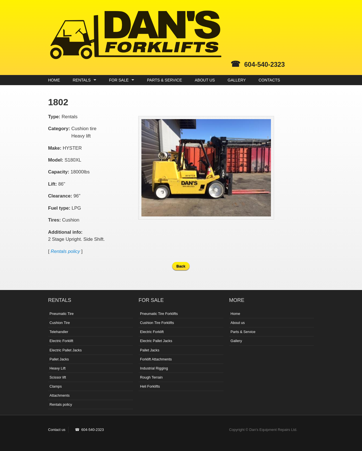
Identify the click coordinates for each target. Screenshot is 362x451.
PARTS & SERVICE (164, 80)
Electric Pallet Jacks (65, 350)
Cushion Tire (59, 323)
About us (237, 323)
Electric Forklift (61, 341)
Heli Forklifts (150, 386)
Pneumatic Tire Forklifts (159, 314)
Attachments (59, 395)
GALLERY (237, 80)
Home (235, 314)
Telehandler (58, 332)
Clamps (55, 386)
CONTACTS (269, 80)
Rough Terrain (151, 377)
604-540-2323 (264, 64)
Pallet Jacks (59, 359)
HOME (54, 80)
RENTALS (83, 80)
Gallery (236, 341)
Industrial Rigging (154, 368)
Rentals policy (65, 251)
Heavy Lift (57, 368)
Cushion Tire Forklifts (157, 323)
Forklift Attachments (156, 359)
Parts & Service (242, 332)
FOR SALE (120, 80)
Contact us (56, 430)
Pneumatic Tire (61, 314)
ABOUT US (205, 80)
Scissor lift (57, 377)
